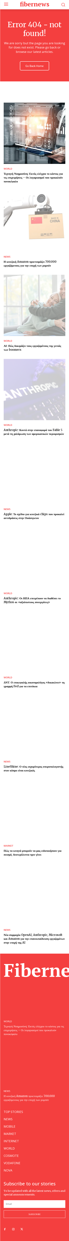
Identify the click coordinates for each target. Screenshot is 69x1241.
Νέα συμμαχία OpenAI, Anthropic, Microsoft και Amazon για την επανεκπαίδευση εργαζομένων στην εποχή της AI (34, 938)
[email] (34, 1204)
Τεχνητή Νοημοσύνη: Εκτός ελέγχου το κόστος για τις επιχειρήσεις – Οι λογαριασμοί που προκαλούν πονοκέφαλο (33, 177)
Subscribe (35, 1214)
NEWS (7, 257)
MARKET (8, 846)
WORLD (8, 169)
